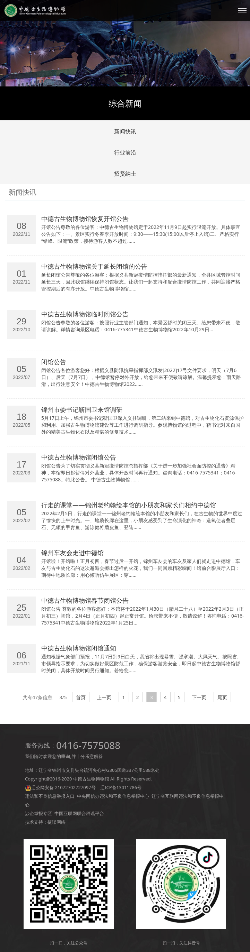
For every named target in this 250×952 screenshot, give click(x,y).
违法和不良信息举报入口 (50, 796)
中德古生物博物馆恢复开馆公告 (85, 218)
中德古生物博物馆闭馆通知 (78, 648)
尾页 (222, 697)
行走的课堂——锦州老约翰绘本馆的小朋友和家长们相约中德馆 (128, 505)
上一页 (104, 697)
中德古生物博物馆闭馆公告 (78, 457)
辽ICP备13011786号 (120, 787)
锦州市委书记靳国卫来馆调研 (81, 409)
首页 (81, 697)
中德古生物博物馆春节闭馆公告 (85, 600)
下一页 (199, 697)
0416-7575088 (88, 745)
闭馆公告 (53, 362)
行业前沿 (125, 152)
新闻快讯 (125, 131)
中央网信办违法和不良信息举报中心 (113, 796)
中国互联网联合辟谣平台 (79, 813)
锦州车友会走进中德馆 (72, 552)
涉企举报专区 (38, 813)
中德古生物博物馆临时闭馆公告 (85, 314)
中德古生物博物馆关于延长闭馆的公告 (94, 266)
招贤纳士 (125, 173)
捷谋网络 (57, 822)
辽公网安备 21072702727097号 (63, 787)
